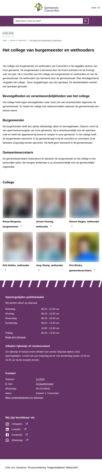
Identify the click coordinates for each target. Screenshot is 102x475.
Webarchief (72, 467)
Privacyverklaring (37, 467)
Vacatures (21, 467)
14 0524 (40, 379)
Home (5, 40)
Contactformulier (45, 384)
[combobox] (51, 21)
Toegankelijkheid (56, 467)
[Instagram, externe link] (51, 424)
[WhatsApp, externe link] (51, 441)
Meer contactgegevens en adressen (24, 397)
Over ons (10, 467)
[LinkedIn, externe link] (51, 430)
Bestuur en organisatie (18, 40)
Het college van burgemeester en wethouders (45, 40)
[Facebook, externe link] (51, 435)
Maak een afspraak (15, 337)
